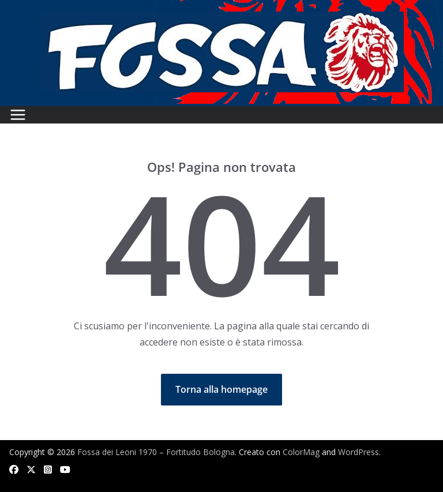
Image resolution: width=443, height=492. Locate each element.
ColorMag (301, 451)
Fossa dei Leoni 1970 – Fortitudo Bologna (156, 451)
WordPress (358, 451)
